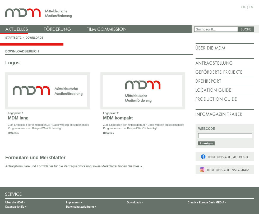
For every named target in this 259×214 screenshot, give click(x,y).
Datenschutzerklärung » (81, 206)
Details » (13, 133)
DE (244, 7)
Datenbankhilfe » (15, 206)
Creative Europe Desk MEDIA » (207, 202)
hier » (137, 166)
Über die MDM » (15, 202)
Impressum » (74, 202)
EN (251, 7)
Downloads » (135, 202)
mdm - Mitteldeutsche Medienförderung (96, 12)
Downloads (34, 37)
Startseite (13, 37)
